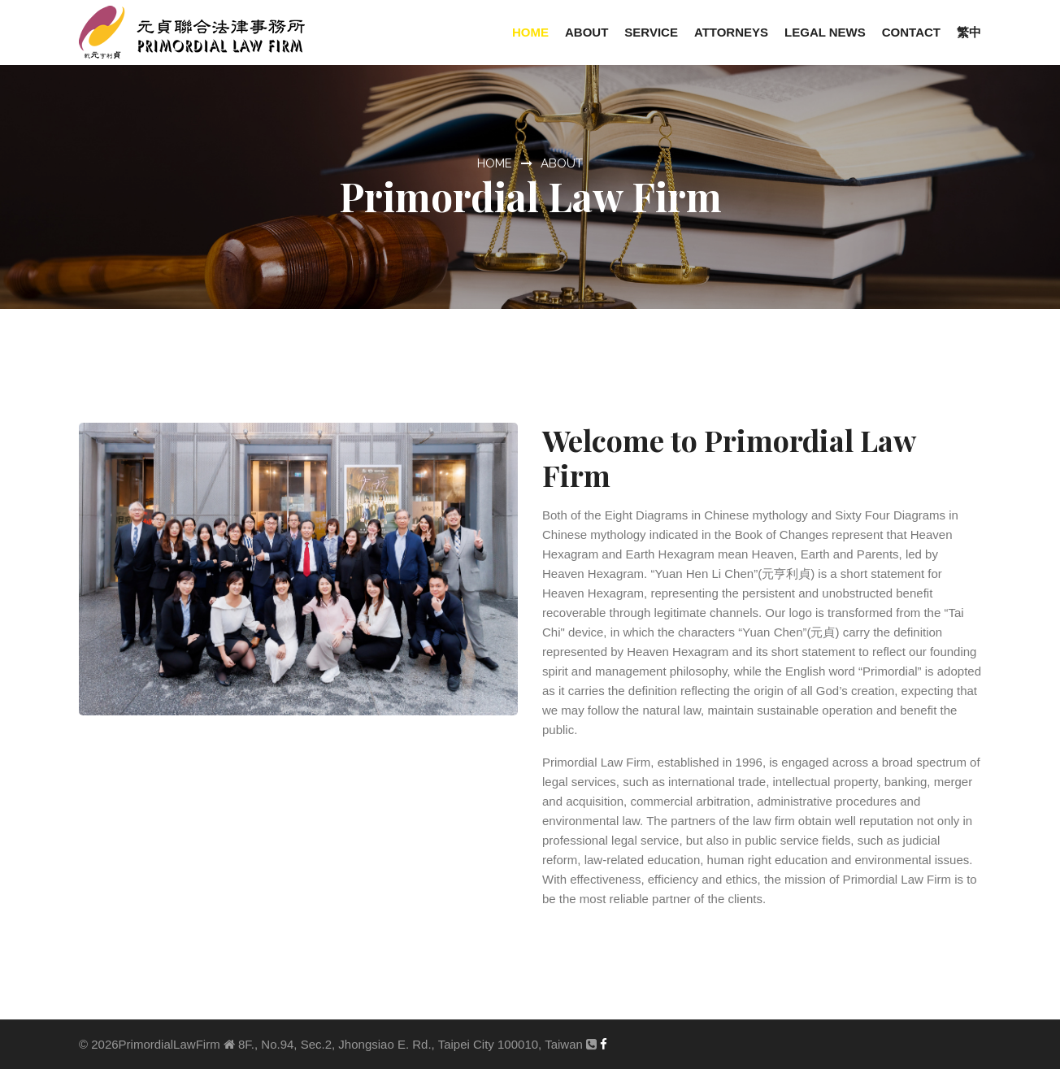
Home (530, 32)
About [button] (586, 32)
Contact (911, 32)
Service (651, 32)
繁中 (969, 32)
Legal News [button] (825, 32)
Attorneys (731, 32)
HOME (494, 163)
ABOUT (562, 163)
